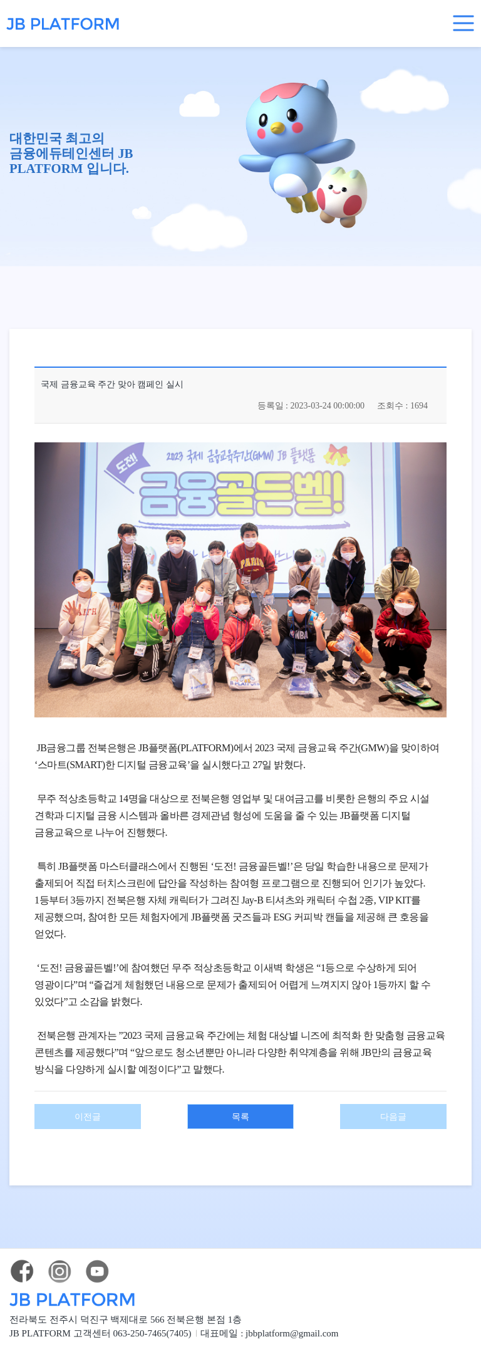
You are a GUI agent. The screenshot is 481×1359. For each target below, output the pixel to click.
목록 (240, 1104)
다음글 (393, 1104)
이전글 (88, 1104)
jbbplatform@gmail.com (319, 1320)
